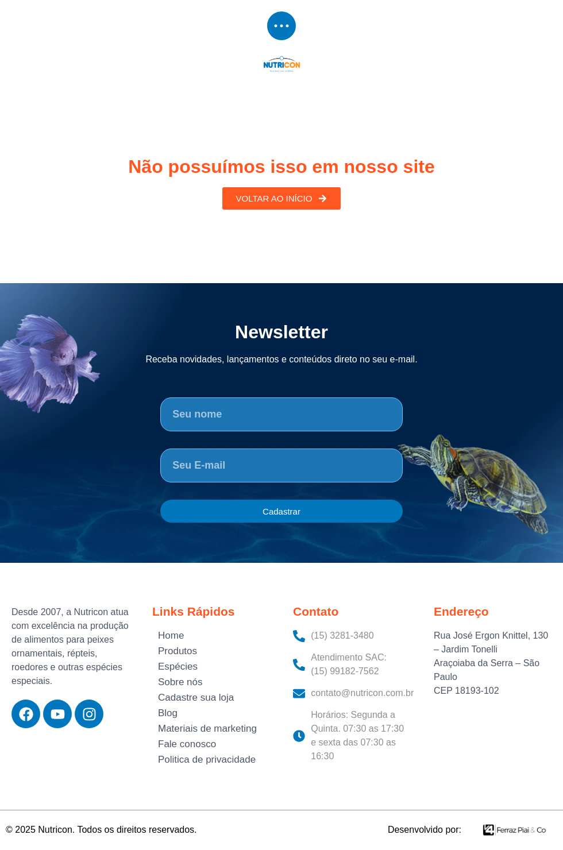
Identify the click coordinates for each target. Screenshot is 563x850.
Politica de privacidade (207, 759)
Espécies (178, 666)
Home (171, 635)
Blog (168, 713)
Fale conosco (187, 744)
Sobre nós (180, 682)
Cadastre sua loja (196, 697)
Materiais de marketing (207, 728)
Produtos (177, 651)
